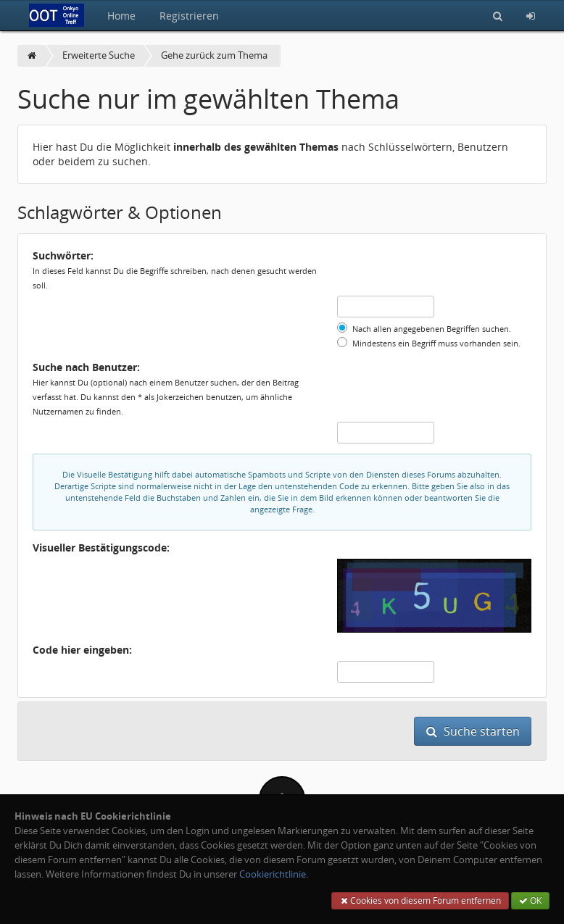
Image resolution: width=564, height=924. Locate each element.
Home (121, 15)
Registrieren (189, 15)
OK (530, 900)
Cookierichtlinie (272, 874)
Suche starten (473, 731)
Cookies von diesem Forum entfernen (420, 900)
